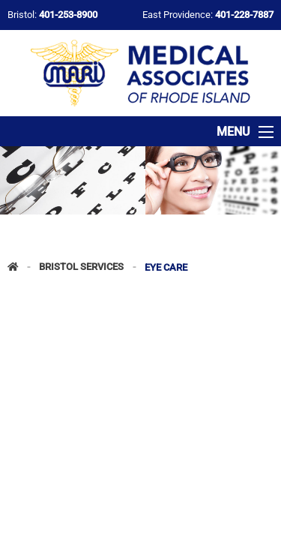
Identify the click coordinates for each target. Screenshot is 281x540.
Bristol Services (81, 267)
